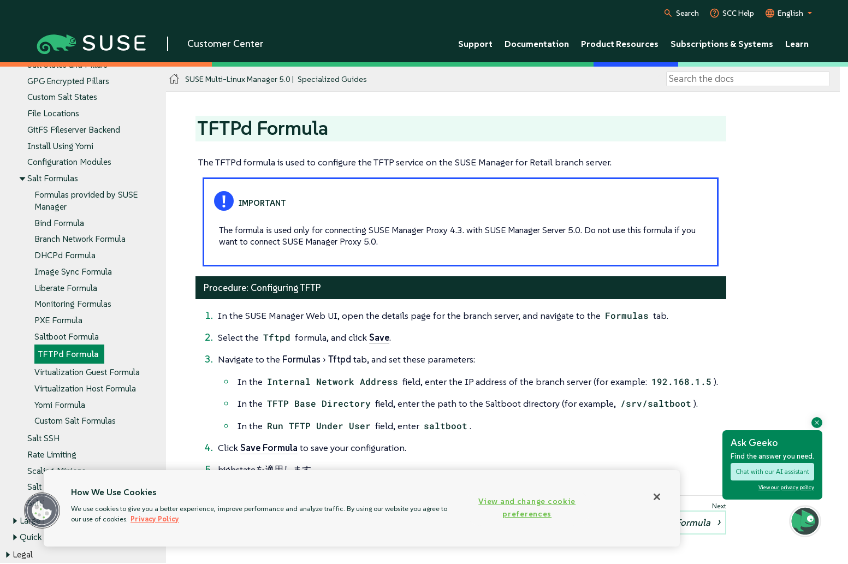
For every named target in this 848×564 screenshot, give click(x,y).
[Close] (657, 497)
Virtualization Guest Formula (87, 372)
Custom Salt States (62, 97)
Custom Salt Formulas (75, 421)
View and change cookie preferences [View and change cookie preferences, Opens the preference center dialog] (527, 507)
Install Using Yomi (60, 146)
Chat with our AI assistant (772, 471)
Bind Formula (59, 223)
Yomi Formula (59, 405)
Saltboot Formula (66, 336)
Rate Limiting (51, 454)
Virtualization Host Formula (85, 388)
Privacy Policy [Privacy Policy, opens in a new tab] (155, 519)
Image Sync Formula (73, 271)
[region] (362, 508)
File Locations (53, 114)
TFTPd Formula (68, 354)
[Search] (748, 79)
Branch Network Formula (80, 239)
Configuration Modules (69, 162)
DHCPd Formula (65, 255)
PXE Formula (58, 320)
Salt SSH (43, 439)
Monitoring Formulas (72, 304)
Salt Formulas (52, 179)
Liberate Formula (65, 288)
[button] (805, 520)
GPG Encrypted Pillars (68, 81)
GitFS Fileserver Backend (73, 129)
